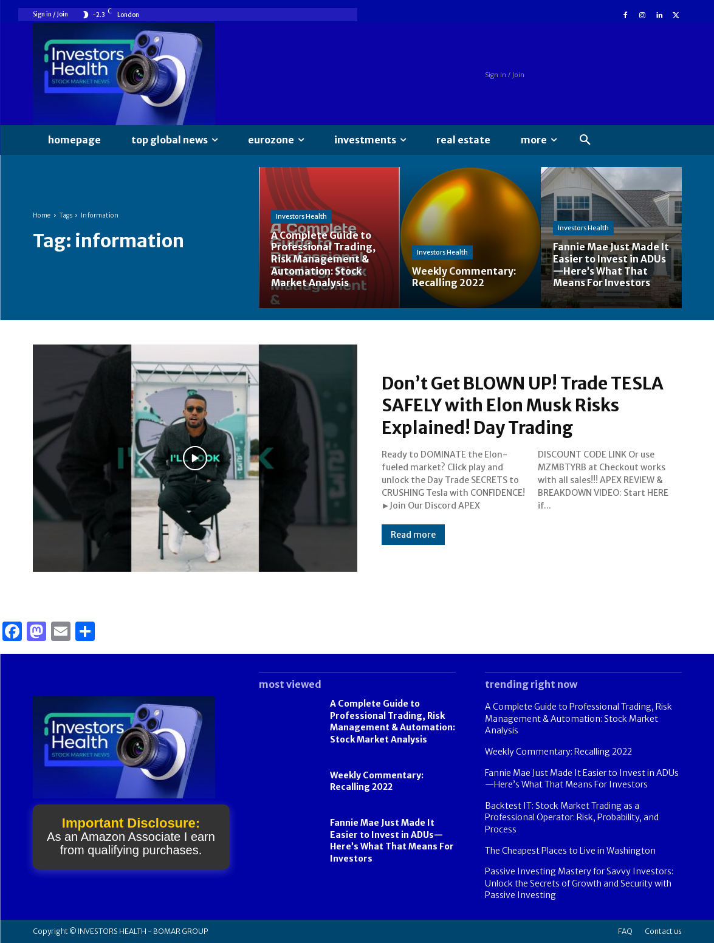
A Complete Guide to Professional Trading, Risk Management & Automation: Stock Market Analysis (392, 721)
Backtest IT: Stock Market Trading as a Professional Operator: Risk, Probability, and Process (572, 817)
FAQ (625, 931)
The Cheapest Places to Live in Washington (570, 850)
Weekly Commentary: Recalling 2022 (377, 781)
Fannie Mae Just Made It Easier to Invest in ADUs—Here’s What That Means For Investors (392, 840)
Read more (413, 534)
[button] (585, 140)
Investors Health (301, 217)
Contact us (663, 931)
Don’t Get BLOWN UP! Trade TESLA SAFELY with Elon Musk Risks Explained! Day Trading (531, 405)
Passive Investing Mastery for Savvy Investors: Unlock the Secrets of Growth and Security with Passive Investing (579, 883)
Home (42, 215)
